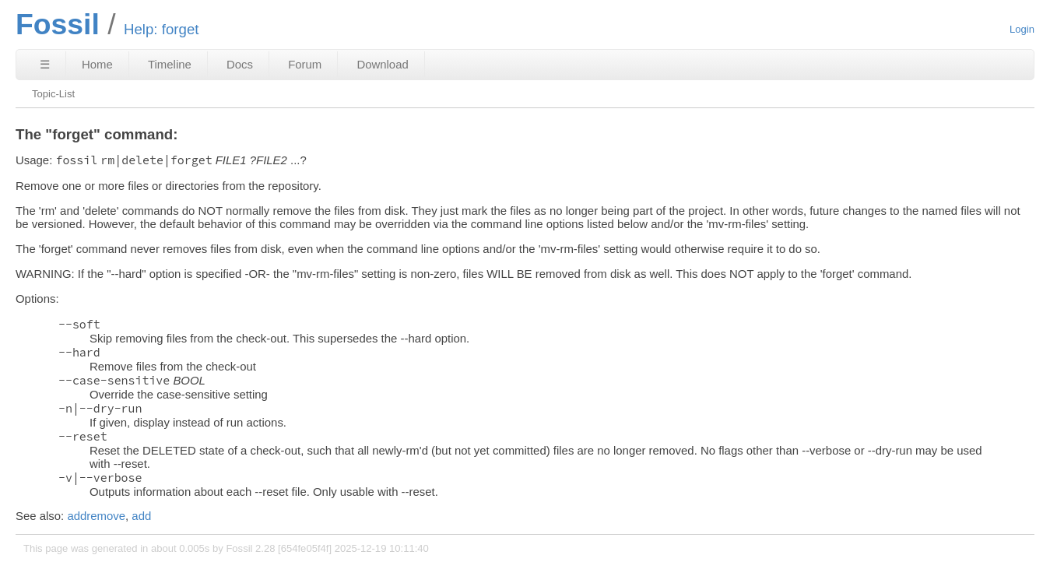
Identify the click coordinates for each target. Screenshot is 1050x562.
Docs (240, 64)
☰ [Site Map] (45, 64)
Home (97, 64)
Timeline (169, 64)
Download (382, 64)
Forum (304, 64)
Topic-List (53, 94)
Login (1022, 29)
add (141, 515)
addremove (96, 515)
